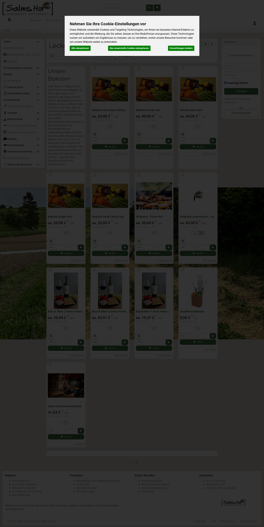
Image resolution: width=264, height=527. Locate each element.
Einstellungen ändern (181, 48)
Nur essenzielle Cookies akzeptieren (129, 48)
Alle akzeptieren (80, 48)
